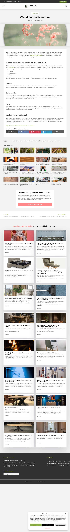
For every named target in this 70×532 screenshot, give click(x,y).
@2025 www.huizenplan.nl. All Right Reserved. (35, 481)
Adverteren (49, 461)
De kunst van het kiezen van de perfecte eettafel (17, 326)
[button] (65, 514)
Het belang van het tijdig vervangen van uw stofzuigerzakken (51, 298)
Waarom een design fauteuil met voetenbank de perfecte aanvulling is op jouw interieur (49, 272)
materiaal (11, 67)
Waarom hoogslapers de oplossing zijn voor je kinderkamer (51, 381)
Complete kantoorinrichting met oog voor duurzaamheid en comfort (50, 244)
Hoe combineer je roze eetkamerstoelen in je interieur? (19, 244)
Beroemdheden (50, 459)
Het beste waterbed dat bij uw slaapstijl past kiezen (19, 271)
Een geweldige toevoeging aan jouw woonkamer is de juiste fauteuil (48, 326)
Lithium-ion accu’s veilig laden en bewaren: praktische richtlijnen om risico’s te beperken (43, 173)
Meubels (35, 13)
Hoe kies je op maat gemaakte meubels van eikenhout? (18, 435)
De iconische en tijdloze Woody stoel (48, 353)
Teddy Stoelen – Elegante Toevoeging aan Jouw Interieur (18, 381)
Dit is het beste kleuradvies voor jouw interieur (48, 408)
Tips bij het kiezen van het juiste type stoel (50, 435)
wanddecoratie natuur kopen (34, 141)
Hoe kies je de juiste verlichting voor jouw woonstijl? (18, 353)
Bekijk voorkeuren (60, 525)
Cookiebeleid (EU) (62, 461)
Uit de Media (58, 459)
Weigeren (48, 525)
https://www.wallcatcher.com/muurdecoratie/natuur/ (20, 125)
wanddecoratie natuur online (53, 141)
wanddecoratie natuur (36, 55)
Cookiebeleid (47, 528)
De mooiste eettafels (11, 407)
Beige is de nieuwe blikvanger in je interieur (18, 298)
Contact (55, 461)
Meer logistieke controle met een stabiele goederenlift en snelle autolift (27, 184)
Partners (64, 459)
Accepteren (35, 525)
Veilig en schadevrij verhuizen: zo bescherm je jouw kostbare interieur (58, 173)
